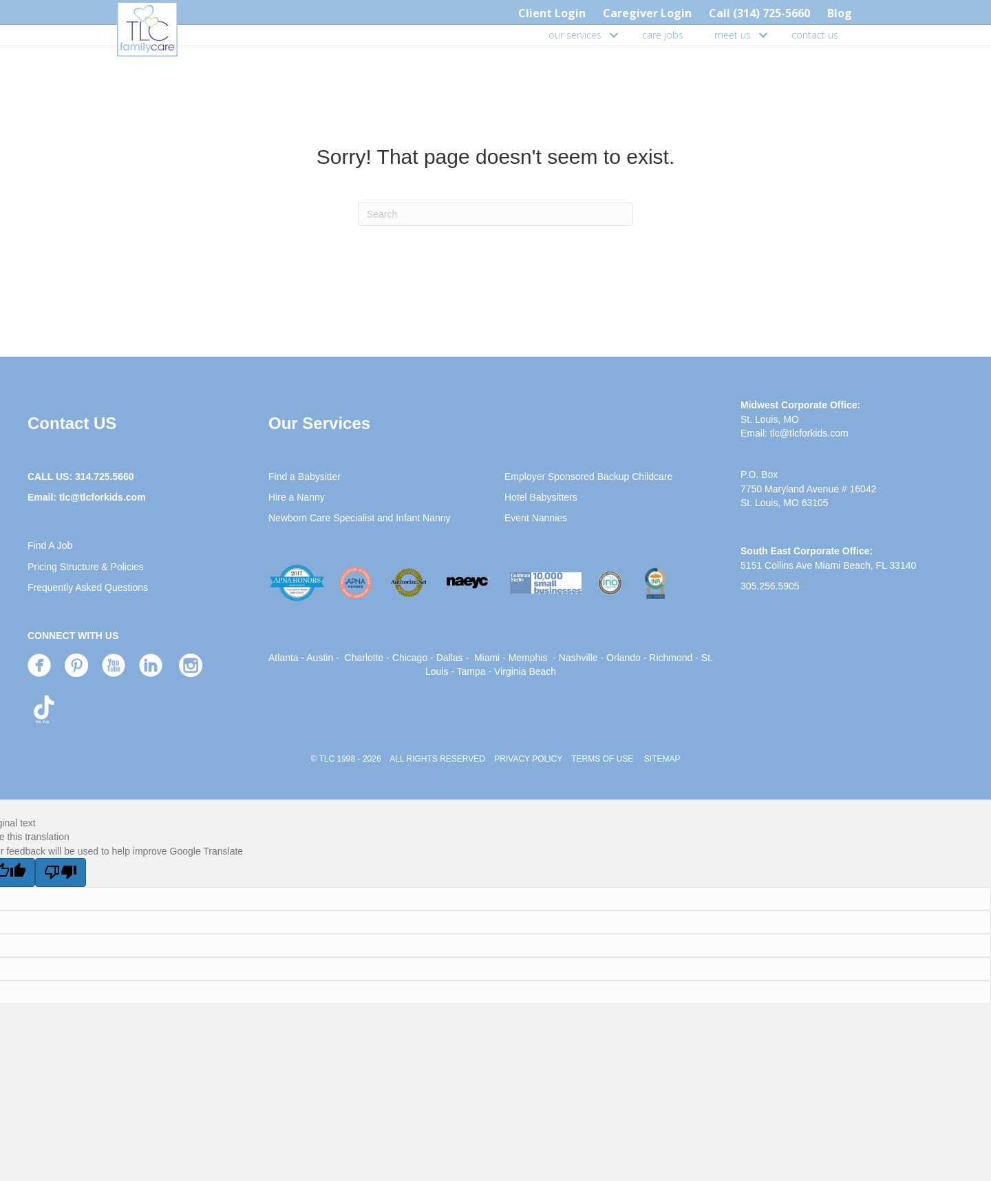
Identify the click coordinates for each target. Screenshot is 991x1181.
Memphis (528, 657)
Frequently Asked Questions (88, 587)
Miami (487, 657)
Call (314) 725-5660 (759, 13)
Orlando (623, 657)
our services (574, 34)
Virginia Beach (525, 671)
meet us (732, 34)
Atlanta (283, 657)
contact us (814, 34)
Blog (839, 13)
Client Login (552, 13)
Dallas (449, 657)
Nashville (578, 657)
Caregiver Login (647, 13)
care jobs (662, 34)
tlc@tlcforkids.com (102, 497)
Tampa (471, 671)
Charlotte (364, 657)
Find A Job (50, 545)
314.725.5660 (104, 476)
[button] (613, 35)
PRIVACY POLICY (528, 759)
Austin (319, 657)
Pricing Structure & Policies (86, 566)
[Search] (495, 214)
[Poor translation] (60, 872)
